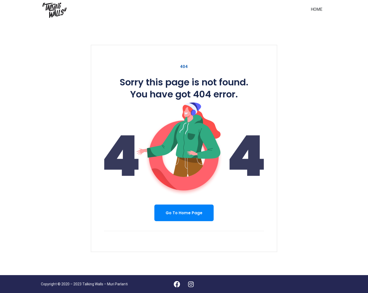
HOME (316, 9)
